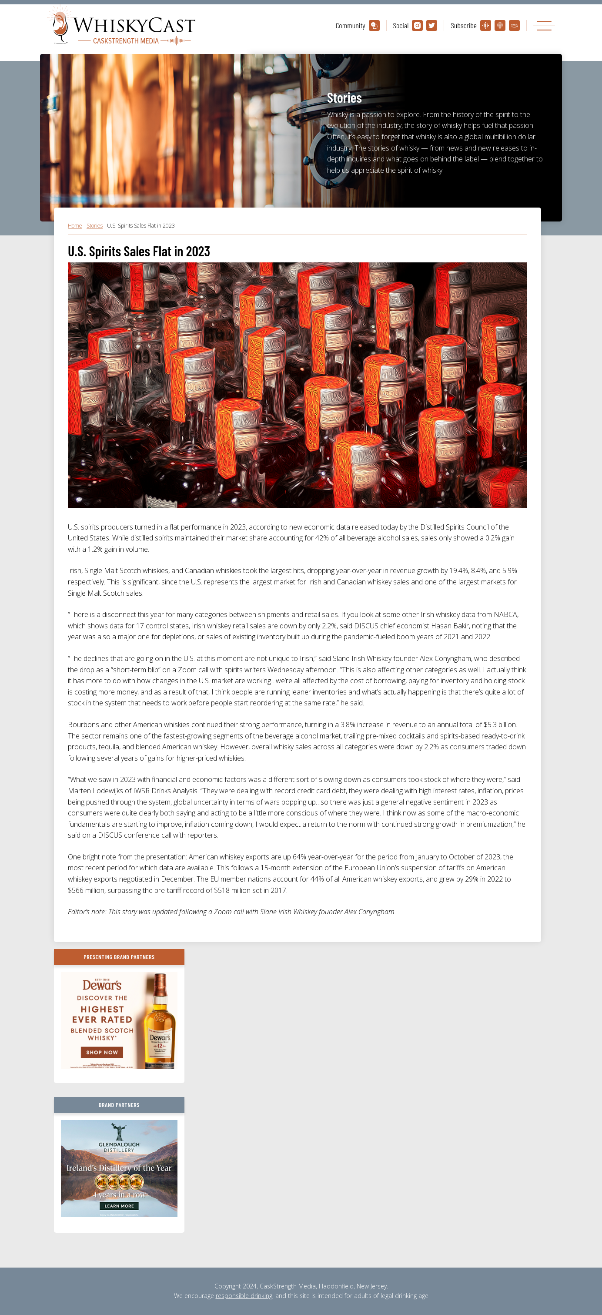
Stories (95, 225)
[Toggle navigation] (544, 25)
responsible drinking (244, 1296)
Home (75, 225)
